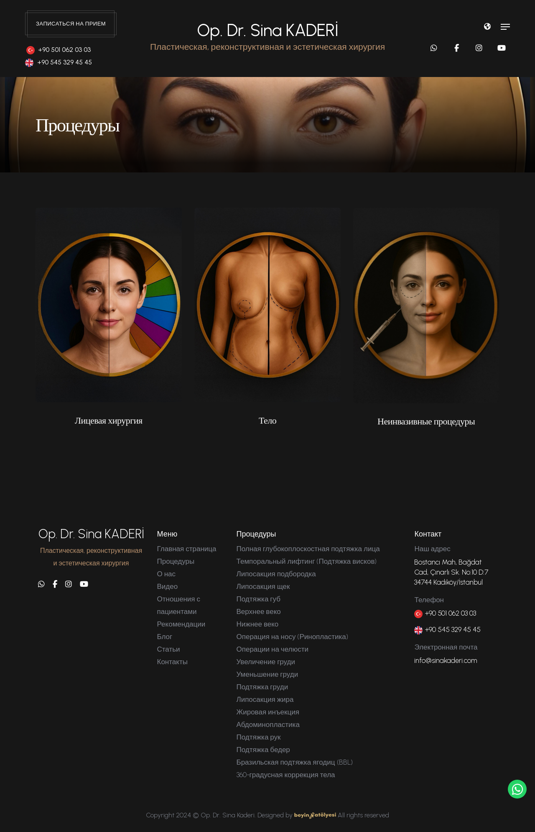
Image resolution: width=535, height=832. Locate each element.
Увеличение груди (266, 661)
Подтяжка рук (259, 737)
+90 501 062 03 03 (58, 50)
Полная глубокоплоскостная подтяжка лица (308, 548)
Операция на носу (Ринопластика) (292, 636)
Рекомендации (181, 624)
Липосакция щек (263, 586)
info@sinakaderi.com (445, 660)
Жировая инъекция (268, 712)
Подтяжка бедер (263, 749)
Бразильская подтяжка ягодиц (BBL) (295, 762)
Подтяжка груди (262, 687)
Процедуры (176, 561)
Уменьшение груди (267, 674)
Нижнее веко (258, 624)
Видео (167, 586)
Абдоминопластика (268, 724)
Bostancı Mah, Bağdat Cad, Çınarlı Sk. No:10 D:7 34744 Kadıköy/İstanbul (451, 572)
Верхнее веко (259, 611)
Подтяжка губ (258, 599)
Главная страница (187, 548)
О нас (166, 574)
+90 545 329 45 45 (58, 62)
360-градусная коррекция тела (286, 774)
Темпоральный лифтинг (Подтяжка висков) (307, 561)
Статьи (168, 649)
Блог (165, 636)
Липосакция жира (265, 699)
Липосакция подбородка (276, 574)
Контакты (172, 661)
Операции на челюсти (273, 649)
